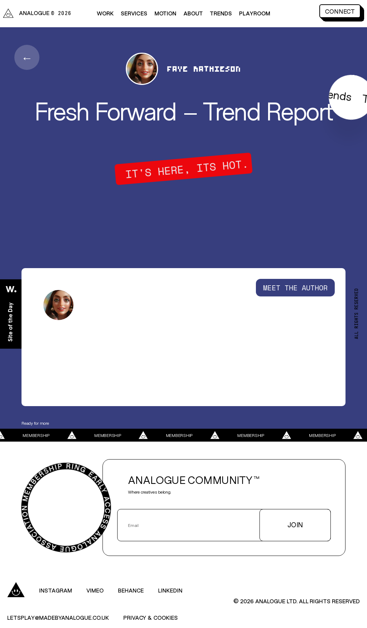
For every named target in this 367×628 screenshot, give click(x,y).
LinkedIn (170, 590)
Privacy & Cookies (150, 617)
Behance (131, 590)
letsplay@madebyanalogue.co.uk (58, 617)
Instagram (55, 590)
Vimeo (95, 590)
